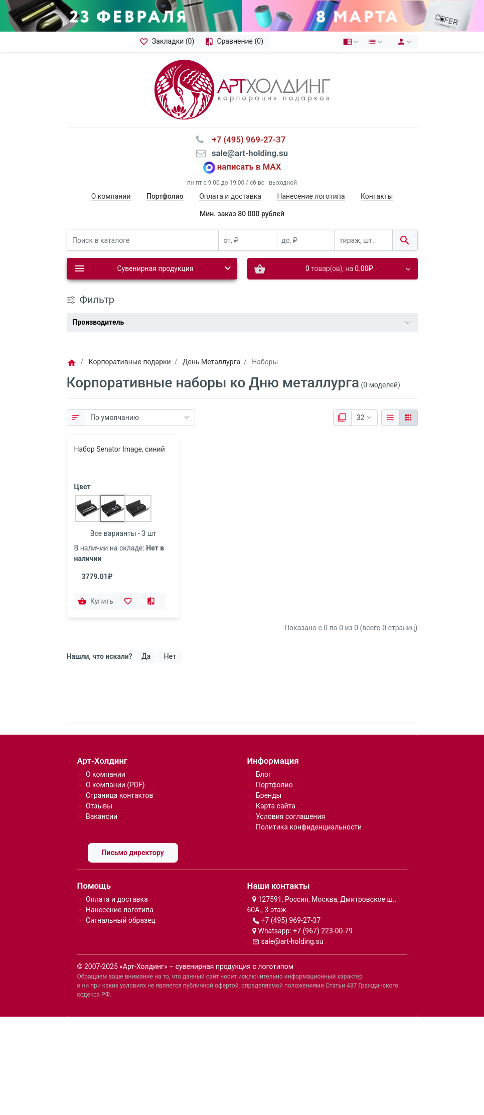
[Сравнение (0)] (235, 42)
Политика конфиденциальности (309, 827)
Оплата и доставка (230, 196)
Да (145, 656)
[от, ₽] (247, 240)
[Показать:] (364, 418)
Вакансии (101, 816)
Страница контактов (119, 795)
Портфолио (274, 785)
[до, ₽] (305, 240)
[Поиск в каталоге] (143, 240)
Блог (263, 774)
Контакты (377, 196)
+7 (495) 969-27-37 (290, 920)
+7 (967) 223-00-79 (323, 931)
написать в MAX (249, 167)
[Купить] (96, 601)
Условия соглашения (290, 816)
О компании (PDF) (115, 785)
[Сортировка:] (140, 418)
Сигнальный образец (120, 920)
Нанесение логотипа (311, 196)
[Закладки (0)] (168, 42)
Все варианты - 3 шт (123, 533)
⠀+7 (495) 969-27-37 (245, 139)
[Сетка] (408, 418)
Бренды (269, 795)
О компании (111, 196)
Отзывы (99, 806)
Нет (170, 656)
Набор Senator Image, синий (119, 449)
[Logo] (242, 89)
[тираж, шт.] (363, 240)
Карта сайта (275, 806)
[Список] (390, 418)
